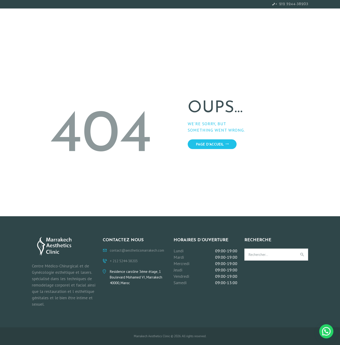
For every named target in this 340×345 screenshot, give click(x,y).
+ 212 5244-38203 (291, 4)
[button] (326, 331)
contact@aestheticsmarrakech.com (137, 250)
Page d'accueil (210, 144)
